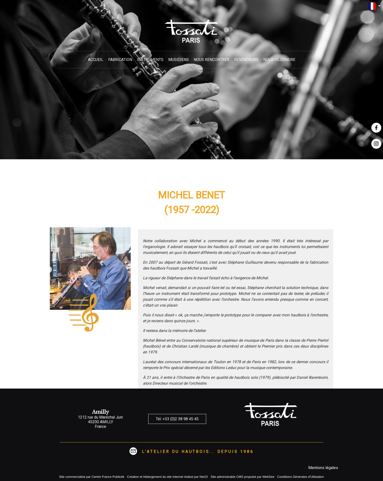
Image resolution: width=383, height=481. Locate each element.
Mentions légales (323, 467)
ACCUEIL (95, 59)
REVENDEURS (246, 59)
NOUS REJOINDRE (279, 59)
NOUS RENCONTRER (211, 59)
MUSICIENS (178, 59)
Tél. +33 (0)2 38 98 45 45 (177, 419)
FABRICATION (120, 59)
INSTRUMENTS (150, 59)
